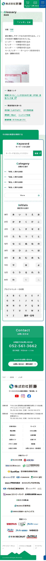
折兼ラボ (33, 439)
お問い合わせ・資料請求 (23, 364)
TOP (4, 377)
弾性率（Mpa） (11, 115)
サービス (33, 426)
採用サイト (12, 439)
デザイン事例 (13, 444)
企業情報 (33, 435)
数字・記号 (29, 315)
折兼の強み (12, 426)
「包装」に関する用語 (14, 177)
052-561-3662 (23, 346)
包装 (11, 29)
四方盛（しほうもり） (13, 110)
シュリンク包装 (24, 115)
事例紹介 (12, 435)
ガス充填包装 (28, 110)
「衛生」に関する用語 (14, 182)
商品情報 (12, 431)
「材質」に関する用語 (14, 172)
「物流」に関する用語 (14, 187)
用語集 (12, 377)
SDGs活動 (33, 431)
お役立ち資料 (13, 448)
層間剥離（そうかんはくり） (15, 119)
